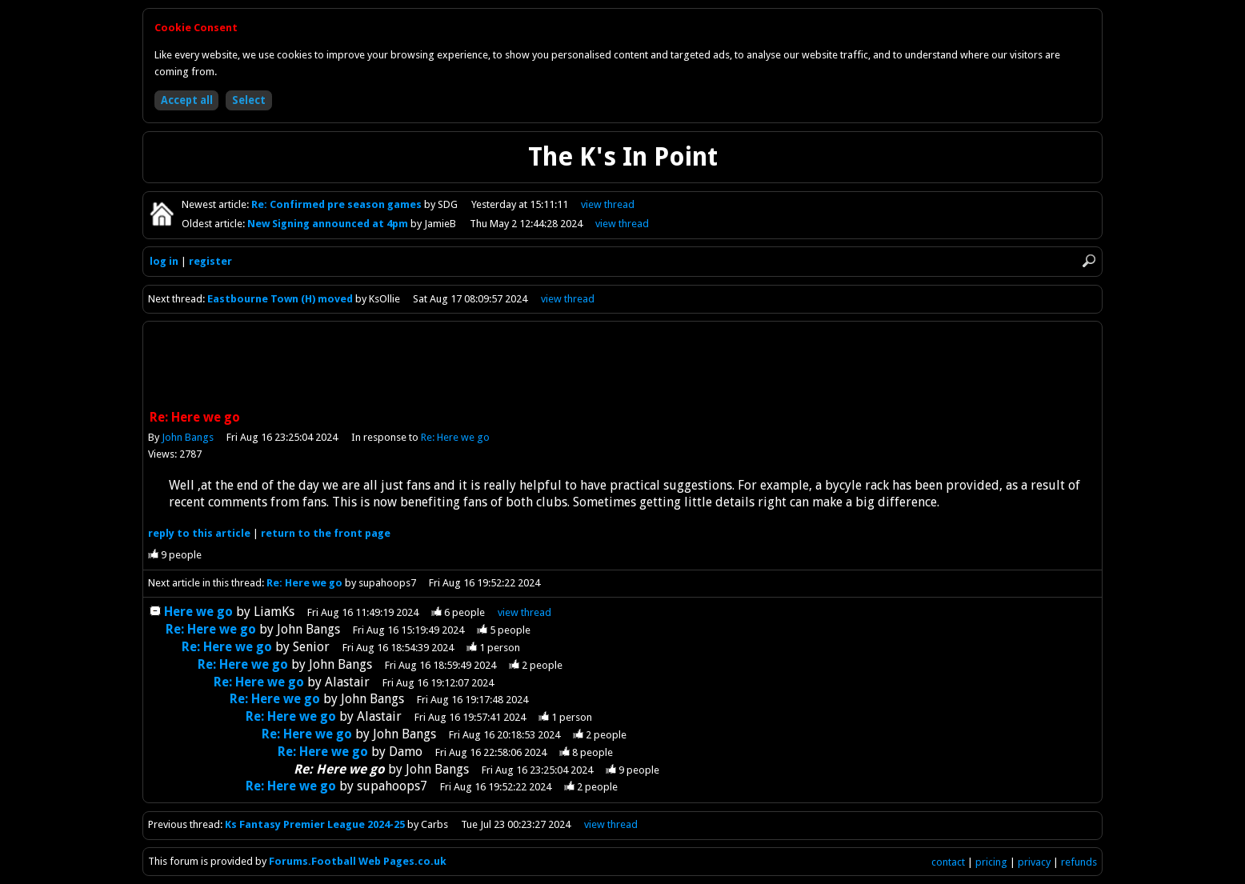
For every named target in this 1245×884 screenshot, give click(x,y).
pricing (991, 862)
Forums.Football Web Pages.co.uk (357, 861)
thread (524, 612)
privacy (1034, 862)
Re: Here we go (455, 437)
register (210, 261)
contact (948, 862)
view (608, 204)
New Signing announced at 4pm (328, 224)
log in (164, 261)
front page (325, 533)
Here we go (198, 611)
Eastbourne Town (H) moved (280, 299)
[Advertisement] (622, 367)
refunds (1079, 862)
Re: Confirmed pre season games (337, 204)
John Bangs (188, 437)
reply (199, 533)
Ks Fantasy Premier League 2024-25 (315, 824)
